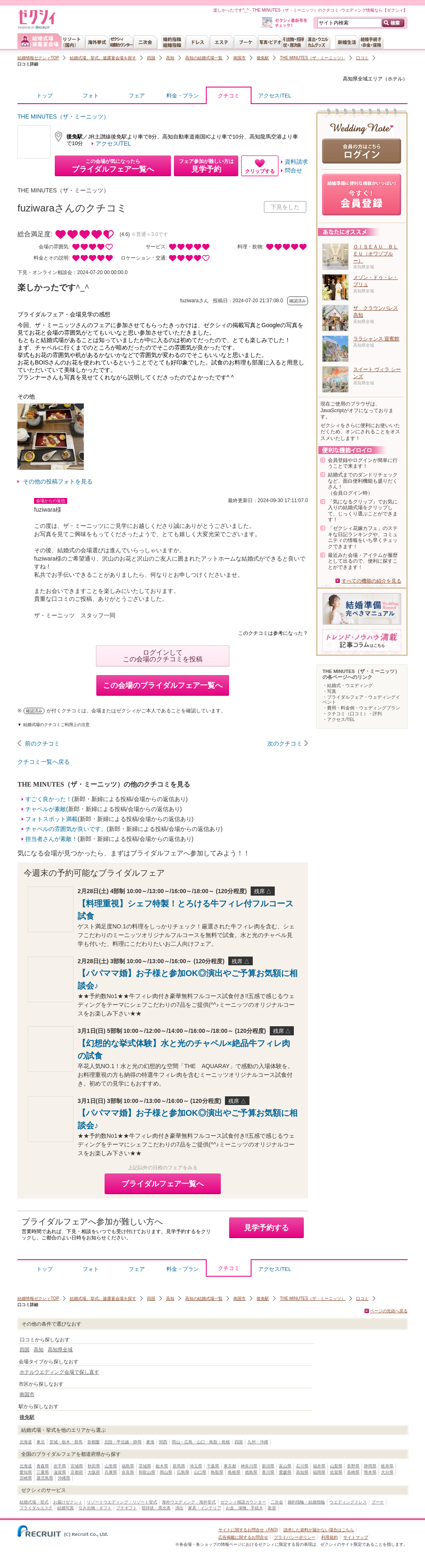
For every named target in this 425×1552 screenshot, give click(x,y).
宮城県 (77, 1466)
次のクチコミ (284, 743)
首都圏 (93, 1442)
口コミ (362, 58)
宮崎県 (26, 1478)
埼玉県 (196, 1466)
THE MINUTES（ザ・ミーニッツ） (312, 58)
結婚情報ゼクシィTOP (38, 58)
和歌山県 (147, 1472)
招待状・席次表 (156, 1508)
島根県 (234, 1472)
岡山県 (166, 1472)
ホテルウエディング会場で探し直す (59, 1372)
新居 (272, 1508)
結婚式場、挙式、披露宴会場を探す (103, 58)
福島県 (128, 1466)
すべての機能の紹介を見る (371, 581)
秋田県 (94, 1466)
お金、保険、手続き (244, 1508)
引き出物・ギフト (95, 1508)
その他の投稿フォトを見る (58, 481)
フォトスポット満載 (51, 819)
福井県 (319, 1466)
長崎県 (353, 1472)
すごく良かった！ (48, 799)
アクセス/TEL (274, 95)
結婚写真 (65, 1508)
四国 (151, 58)
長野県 (353, 1466)
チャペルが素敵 (45, 809)
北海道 (26, 1442)
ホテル (395, 79)
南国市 (239, 58)
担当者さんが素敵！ (51, 839)
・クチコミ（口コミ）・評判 (352, 713)
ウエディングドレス (348, 1502)
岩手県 (60, 1466)
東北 (41, 1442)
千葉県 (213, 1466)
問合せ (293, 170)
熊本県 (370, 1472)
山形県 (111, 1466)
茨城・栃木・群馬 (66, 1442)
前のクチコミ (42, 743)
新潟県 (268, 1466)
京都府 (77, 1472)
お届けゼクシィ (67, 1502)
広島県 (183, 1472)
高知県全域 (355, 79)
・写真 (329, 691)
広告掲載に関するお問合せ (243, 1537)
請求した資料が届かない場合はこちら (318, 1530)
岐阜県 (387, 1466)
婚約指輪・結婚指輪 (306, 1502)
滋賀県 (60, 1472)
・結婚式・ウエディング (347, 685)
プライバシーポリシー (294, 1537)
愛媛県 (285, 1472)
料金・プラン (182, 95)
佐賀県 (336, 1472)
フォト (91, 95)
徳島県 (251, 1472)
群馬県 (179, 1466)
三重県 (43, 1472)
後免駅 (262, 58)
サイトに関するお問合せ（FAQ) (248, 1530)
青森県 (43, 1466)
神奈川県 (249, 1466)
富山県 (285, 1466)
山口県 (200, 1472)
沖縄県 (64, 1478)
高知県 (302, 1472)
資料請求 (296, 161)
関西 (163, 1442)
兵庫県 (111, 1472)
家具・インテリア (204, 1508)
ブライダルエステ (36, 1508)
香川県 (268, 1472)
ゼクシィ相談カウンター (243, 1502)
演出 (179, 1508)
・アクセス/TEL (338, 719)
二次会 (277, 1502)
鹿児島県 (45, 1478)
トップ (45, 95)
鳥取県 (217, 1472)
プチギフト (126, 1508)
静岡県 (370, 1466)
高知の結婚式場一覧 (203, 58)
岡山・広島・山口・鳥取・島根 (201, 1442)
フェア (137, 95)
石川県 (302, 1466)
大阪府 (94, 1472)
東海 (150, 1442)
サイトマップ (355, 1537)
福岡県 (319, 1472)
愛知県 (26, 1472)
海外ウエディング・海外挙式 (189, 1502)
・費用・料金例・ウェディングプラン (361, 707)
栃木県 (162, 1466)
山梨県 (336, 1466)
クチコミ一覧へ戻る (43, 761)
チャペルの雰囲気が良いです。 (66, 829)
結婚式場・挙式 (34, 1502)
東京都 (230, 1466)
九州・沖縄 (257, 1442)
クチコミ (229, 97)
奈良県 (128, 1472)
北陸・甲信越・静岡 (123, 1442)
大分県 (387, 1472)
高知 (170, 58)
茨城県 (145, 1466)
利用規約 (329, 1537)
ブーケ (377, 1502)
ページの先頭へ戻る (389, 1311)
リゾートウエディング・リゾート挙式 (122, 1502)
